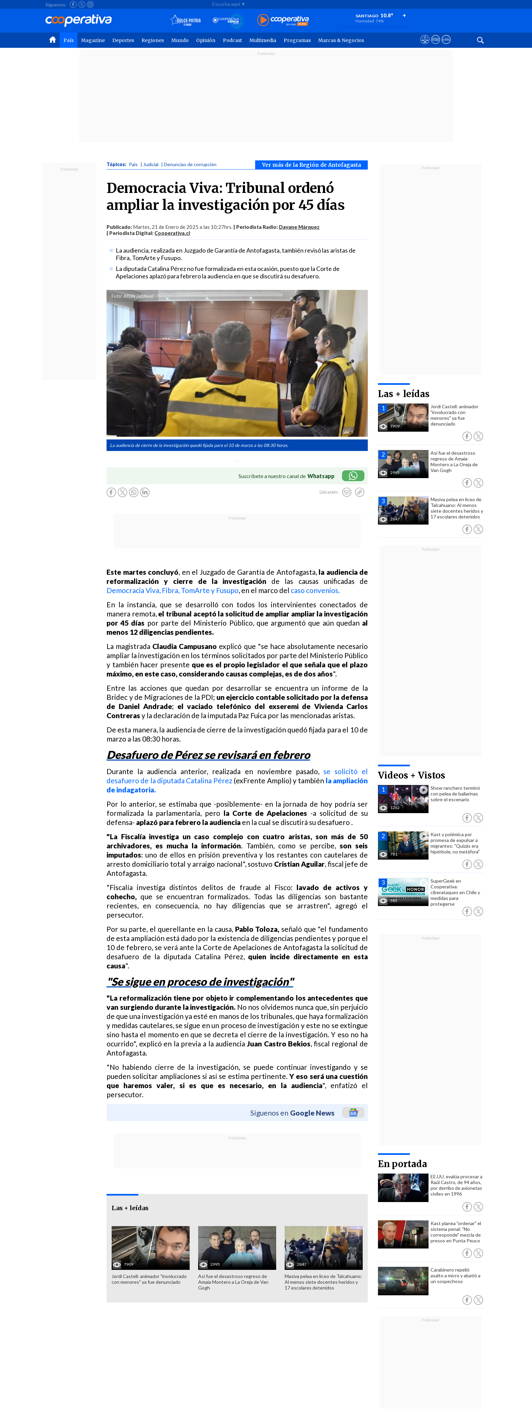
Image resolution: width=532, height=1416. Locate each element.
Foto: (117, 296)
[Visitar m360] (435, 45)
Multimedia (262, 40)
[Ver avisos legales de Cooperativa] (425, 45)
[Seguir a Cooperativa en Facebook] (73, 4)
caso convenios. (315, 590)
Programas (297, 40)
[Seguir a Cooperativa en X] (81, 4)
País (68, 40)
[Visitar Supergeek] (446, 45)
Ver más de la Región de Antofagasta (311, 165)
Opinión (205, 40)
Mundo (180, 40)
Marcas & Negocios (341, 40)
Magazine (93, 40)
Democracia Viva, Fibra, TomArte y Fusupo (173, 590)
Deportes (123, 40)
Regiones (152, 40)
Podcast (232, 40)
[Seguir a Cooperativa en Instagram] (90, 4)
